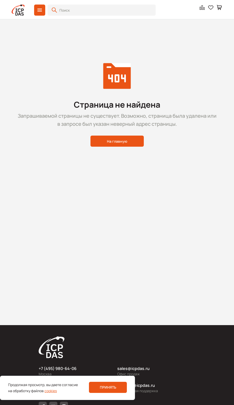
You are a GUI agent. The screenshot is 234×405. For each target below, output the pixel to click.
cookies (50, 390)
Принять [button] (108, 387)
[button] (39, 10)
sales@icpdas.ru (133, 368)
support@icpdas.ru (136, 385)
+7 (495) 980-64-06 (58, 368)
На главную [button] (117, 141)
